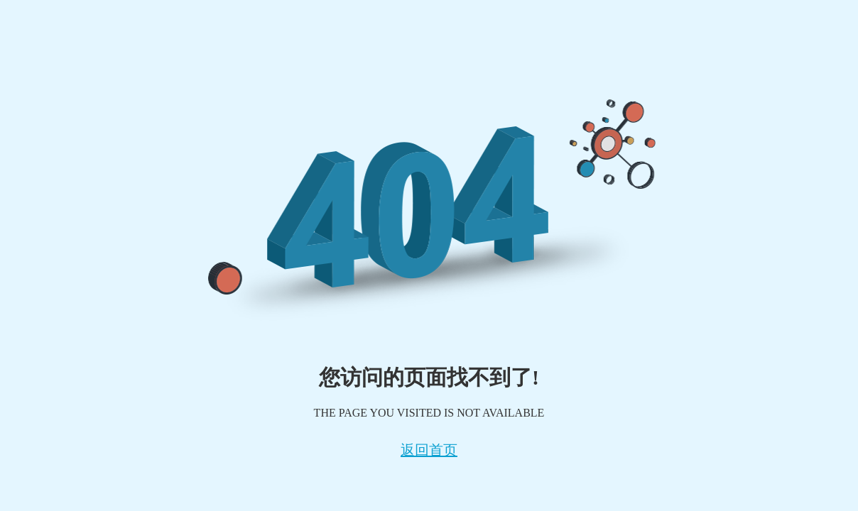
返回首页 (429, 450)
